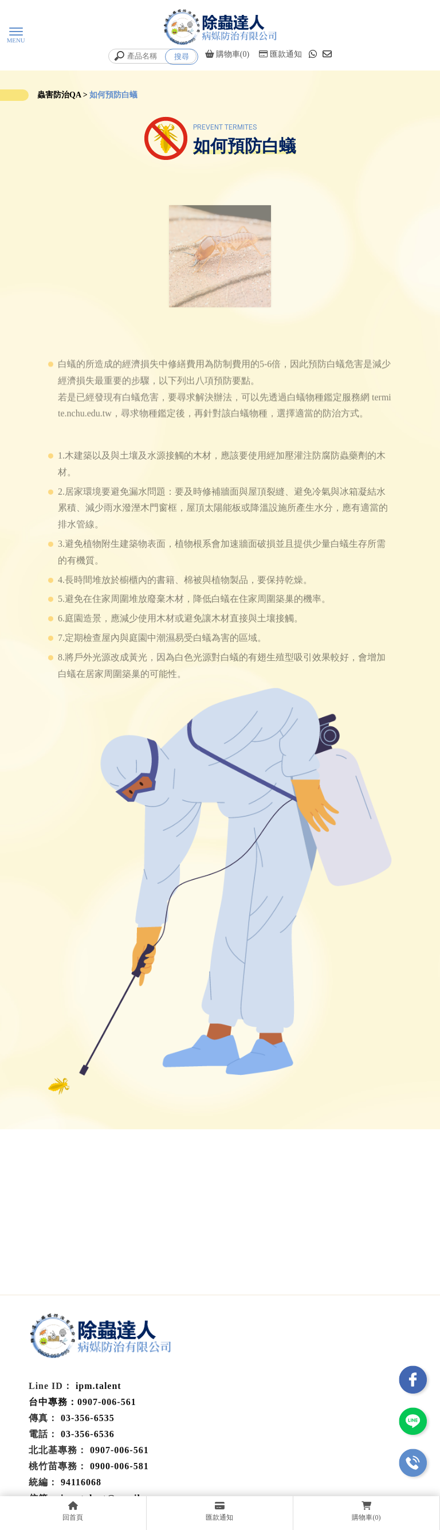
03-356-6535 (88, 1418)
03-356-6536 (88, 1434)
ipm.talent (98, 1386)
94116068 (81, 1482)
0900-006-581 (119, 1466)
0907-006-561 (119, 1450)
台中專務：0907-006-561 (82, 1402)
